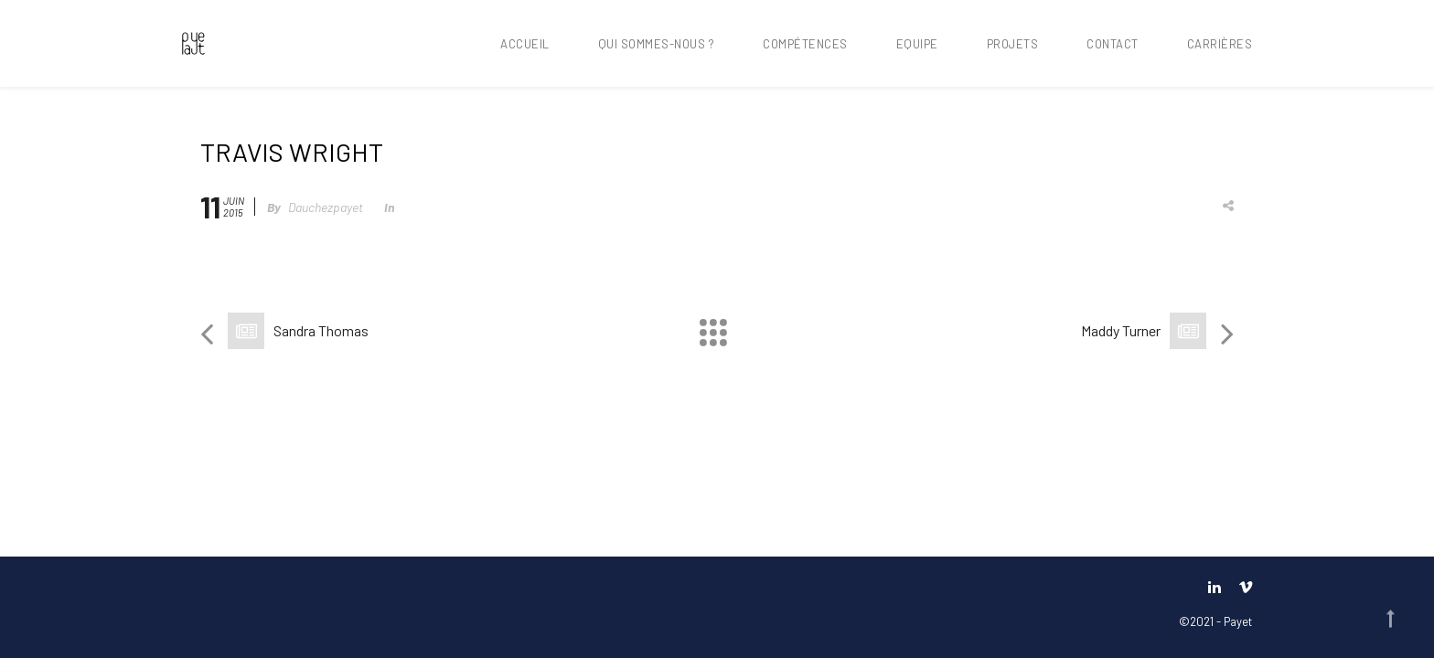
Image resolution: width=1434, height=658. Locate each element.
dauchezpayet (325, 207)
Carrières (1220, 44)
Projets (1013, 44)
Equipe (917, 44)
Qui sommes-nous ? (656, 44)
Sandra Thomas (321, 330)
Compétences (805, 44)
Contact (1112, 44)
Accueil (525, 44)
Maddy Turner (1121, 330)
